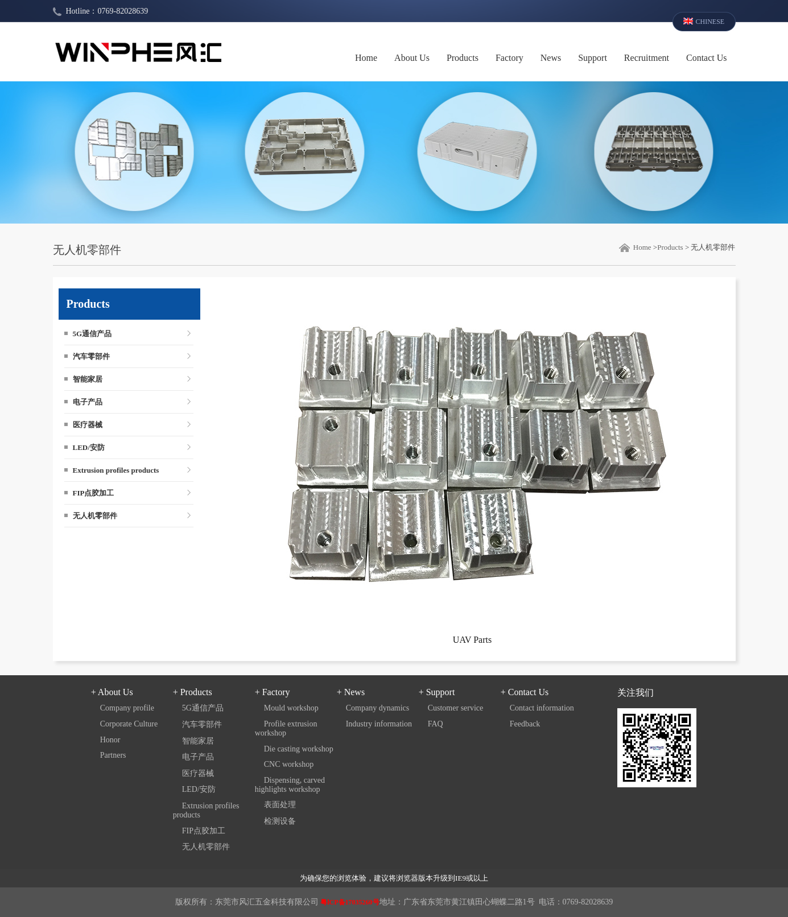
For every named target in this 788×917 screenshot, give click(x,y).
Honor (110, 740)
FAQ (435, 724)
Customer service (456, 708)
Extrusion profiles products (116, 470)
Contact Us (706, 58)
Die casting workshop (298, 749)
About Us (412, 58)
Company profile (127, 708)
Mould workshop (291, 708)
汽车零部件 (91, 356)
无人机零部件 (95, 515)
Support (592, 58)
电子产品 (87, 402)
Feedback (525, 724)
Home (366, 58)
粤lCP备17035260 (346, 902)
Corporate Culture (129, 724)
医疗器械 (87, 424)
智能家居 (87, 379)
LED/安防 (89, 447)
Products (462, 58)
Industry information (379, 724)
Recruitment (646, 58)
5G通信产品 (92, 333)
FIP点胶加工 (93, 493)
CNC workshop (289, 764)
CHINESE (710, 22)
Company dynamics (378, 708)
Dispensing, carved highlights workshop (290, 785)
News (551, 58)
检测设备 (280, 821)
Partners (113, 755)
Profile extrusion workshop (286, 728)
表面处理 (280, 804)
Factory (509, 58)
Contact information (542, 708)
